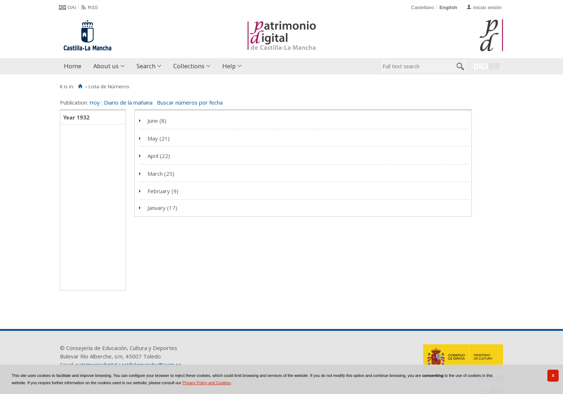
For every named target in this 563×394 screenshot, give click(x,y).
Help (229, 66)
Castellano (422, 7)
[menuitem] (74, 66)
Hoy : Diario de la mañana (121, 102)
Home (72, 66)
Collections (188, 66)
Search (146, 66)
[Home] (80, 86)
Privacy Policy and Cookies (206, 383)
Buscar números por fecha (190, 102)
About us (106, 66)
